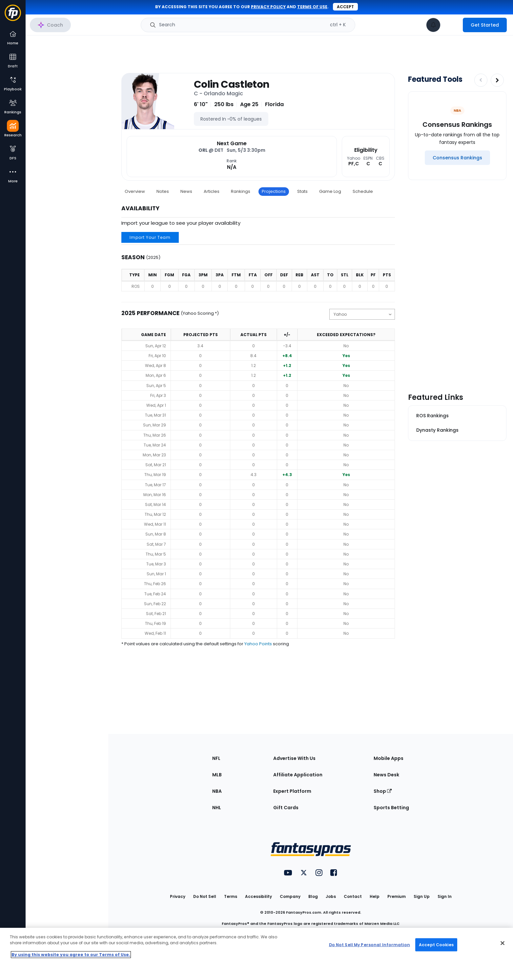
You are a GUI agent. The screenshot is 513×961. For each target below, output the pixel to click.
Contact (353, 896)
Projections (274, 191)
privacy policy (268, 7)
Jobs (331, 896)
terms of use (312, 7)
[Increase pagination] (497, 80)
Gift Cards (285, 807)
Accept (345, 7)
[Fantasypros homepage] (13, 16)
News (186, 191)
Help (375, 896)
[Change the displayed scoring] (362, 314)
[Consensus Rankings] (457, 157)
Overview (135, 191)
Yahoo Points (258, 644)
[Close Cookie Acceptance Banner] (502, 943)
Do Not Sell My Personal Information (369, 944)
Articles (211, 191)
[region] (256, 944)
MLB (217, 774)
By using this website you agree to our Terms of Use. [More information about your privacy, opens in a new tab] (70, 954)
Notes (162, 191)
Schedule (363, 191)
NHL (216, 807)
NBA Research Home (58, 28)
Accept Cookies (436, 944)
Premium (396, 896)
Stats (302, 191)
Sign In (445, 896)
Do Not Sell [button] (204, 896)
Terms (230, 896)
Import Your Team (150, 237)
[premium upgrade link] (451, 25)
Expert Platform (292, 791)
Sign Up (422, 896)
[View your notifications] (433, 25)
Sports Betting (391, 807)
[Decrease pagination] (480, 80)
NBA (217, 791)
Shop (383, 791)
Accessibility (258, 896)
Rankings (240, 191)
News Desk (386, 774)
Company (290, 896)
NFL (216, 758)
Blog (313, 896)
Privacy (177, 896)
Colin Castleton (231, 84)
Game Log (330, 191)
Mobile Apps (388, 758)
